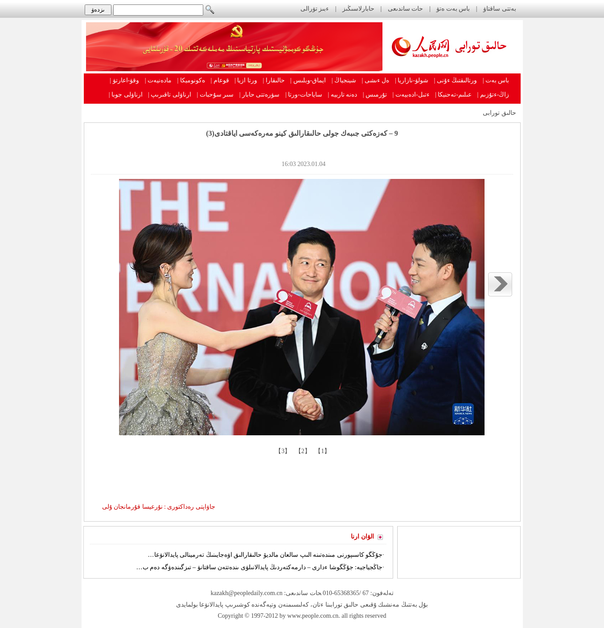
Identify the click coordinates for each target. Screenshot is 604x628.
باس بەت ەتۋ (453, 8)
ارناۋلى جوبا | (126, 94)
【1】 (322, 451)
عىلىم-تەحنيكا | (453, 94)
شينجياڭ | (344, 80)
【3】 (282, 451)
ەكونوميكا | (191, 80)
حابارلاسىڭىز (358, 8)
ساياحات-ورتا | (303, 94)
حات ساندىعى (405, 8)
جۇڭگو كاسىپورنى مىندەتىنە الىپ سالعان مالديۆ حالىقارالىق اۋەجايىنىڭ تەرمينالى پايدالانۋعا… (265, 554)
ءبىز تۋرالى (314, 8)
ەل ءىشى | (376, 80)
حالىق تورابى (499, 112)
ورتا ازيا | (245, 80)
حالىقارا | (274, 80)
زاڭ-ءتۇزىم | (493, 94)
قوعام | (219, 80)
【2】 (302, 451)
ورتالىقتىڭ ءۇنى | (455, 80)
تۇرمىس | (375, 94)
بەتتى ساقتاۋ (499, 8)
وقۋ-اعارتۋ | (124, 80)
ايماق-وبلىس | (308, 80)
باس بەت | (496, 80)
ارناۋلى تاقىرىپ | (169, 94)
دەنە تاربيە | (342, 94)
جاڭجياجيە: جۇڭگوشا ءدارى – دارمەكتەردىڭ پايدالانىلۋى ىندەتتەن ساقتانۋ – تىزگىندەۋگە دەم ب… (259, 567)
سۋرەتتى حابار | (259, 94)
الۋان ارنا (362, 536)
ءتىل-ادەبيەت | (411, 94)
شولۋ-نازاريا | (411, 80)
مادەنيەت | (158, 80)
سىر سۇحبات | (215, 94)
